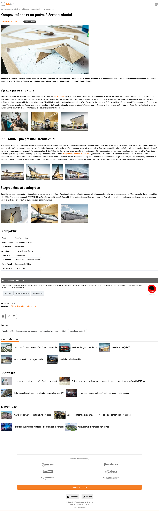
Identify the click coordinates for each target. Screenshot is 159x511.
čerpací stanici (59, 96)
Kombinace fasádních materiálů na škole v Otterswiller (36, 347)
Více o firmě (8, 293)
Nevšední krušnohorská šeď (71, 359)
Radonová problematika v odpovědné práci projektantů (35, 381)
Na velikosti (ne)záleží (121, 347)
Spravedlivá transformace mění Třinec (93, 427)
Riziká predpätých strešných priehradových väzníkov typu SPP (39, 393)
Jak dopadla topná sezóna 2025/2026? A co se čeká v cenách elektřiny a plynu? (99, 415)
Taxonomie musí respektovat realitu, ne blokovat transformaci (39, 427)
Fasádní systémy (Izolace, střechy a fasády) (19, 331)
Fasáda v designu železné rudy (84, 347)
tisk (3, 316)
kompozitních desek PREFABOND (76, 154)
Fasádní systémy (25, 9)
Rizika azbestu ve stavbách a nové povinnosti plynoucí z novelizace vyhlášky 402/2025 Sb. (108, 381)
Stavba (2, 9)
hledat (14, 316)
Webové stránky (38, 293)
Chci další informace (22, 293)
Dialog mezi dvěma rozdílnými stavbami (29, 359)
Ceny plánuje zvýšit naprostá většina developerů (33, 415)
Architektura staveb (77, 331)
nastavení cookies (79, 507)
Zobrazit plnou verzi (79, 487)
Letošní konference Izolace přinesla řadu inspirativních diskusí (104, 393)
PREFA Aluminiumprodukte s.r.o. (11, 21)
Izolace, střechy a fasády (12, 9)
